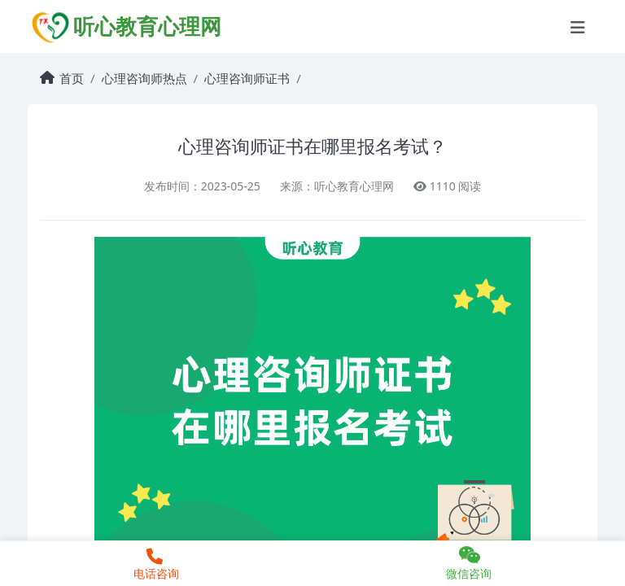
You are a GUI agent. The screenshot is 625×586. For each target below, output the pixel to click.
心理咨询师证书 (247, 78)
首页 (71, 78)
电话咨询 (154, 565)
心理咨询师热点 (144, 78)
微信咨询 (468, 563)
